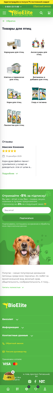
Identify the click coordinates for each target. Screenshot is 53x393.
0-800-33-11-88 (12, 6)
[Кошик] (49, 13)
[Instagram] (29, 381)
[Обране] (36, 389)
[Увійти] (45, 389)
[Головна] (8, 389)
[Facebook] (35, 381)
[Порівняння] (26, 389)
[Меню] (4, 13)
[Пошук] (41, 13)
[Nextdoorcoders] (42, 381)
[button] (17, 389)
